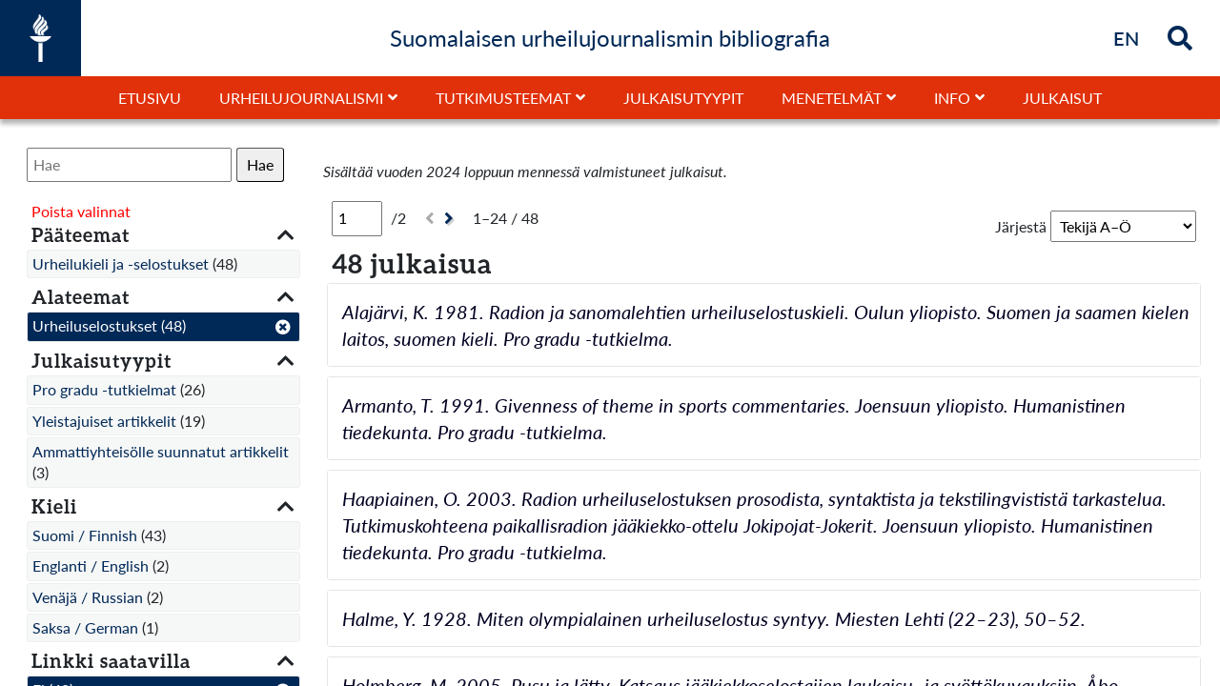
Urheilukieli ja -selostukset (120, 263)
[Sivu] (357, 218)
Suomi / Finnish (84, 535)
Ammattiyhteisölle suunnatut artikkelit (160, 451)
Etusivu (149, 98)
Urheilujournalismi (301, 98)
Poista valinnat (81, 211)
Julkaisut (1062, 98)
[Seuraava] (451, 219)
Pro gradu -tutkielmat (104, 389)
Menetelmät (832, 98)
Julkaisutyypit (683, 98)
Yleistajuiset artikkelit (104, 421)
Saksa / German (85, 627)
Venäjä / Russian (87, 597)
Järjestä (1021, 226)
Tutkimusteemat (503, 98)
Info (952, 98)
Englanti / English (90, 565)
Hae (260, 164)
